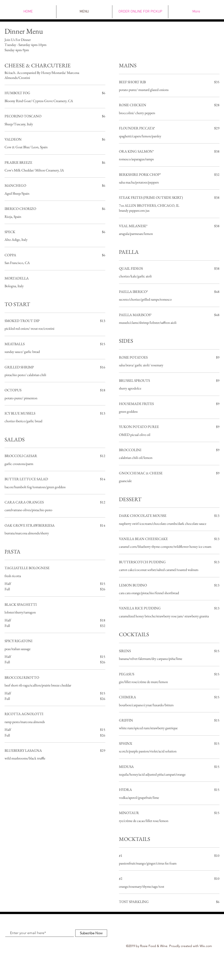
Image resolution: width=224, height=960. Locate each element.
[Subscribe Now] (91, 933)
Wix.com (206, 946)
